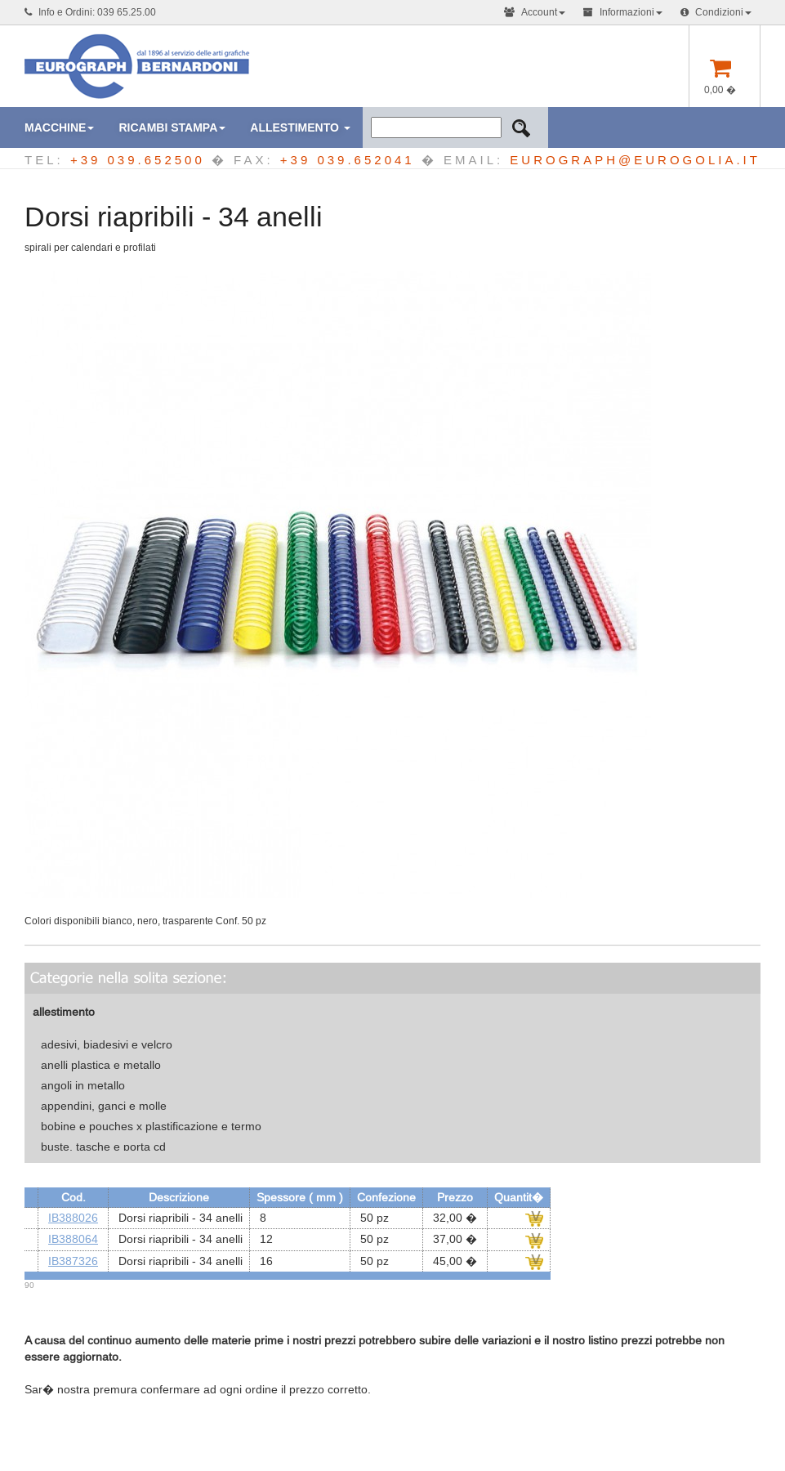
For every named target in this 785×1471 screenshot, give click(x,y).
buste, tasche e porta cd (103, 1146)
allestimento (64, 1011)
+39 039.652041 (347, 160)
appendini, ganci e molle (104, 1105)
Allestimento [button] (300, 127)
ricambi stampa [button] (171, 127)
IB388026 (73, 1217)
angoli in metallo (83, 1085)
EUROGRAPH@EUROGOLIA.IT (635, 160)
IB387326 (73, 1261)
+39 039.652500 (137, 160)
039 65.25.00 (126, 12)
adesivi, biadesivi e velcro (106, 1044)
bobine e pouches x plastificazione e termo (151, 1126)
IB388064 (73, 1238)
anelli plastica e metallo (101, 1064)
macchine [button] (59, 127)
